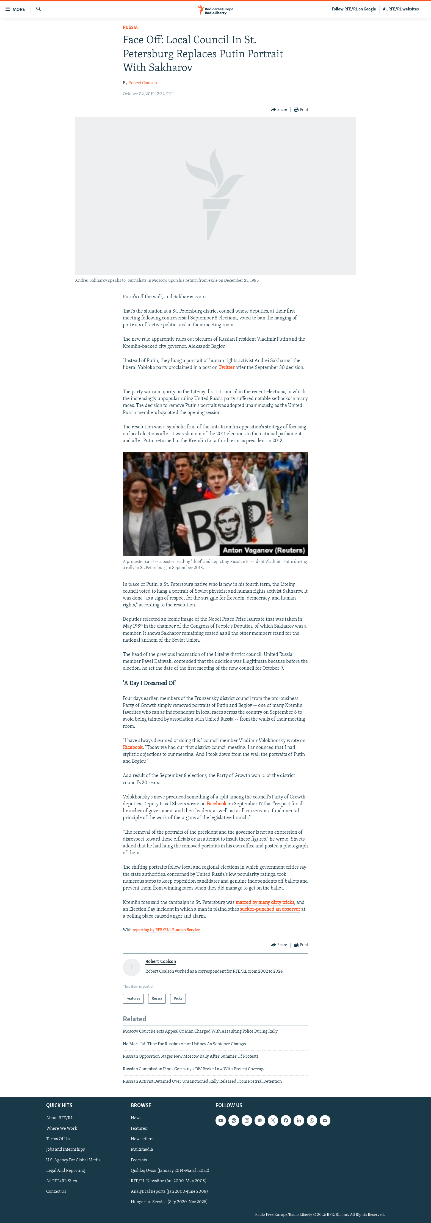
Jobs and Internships (65, 1150)
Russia (130, 27)
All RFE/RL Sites (61, 1181)
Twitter (226, 367)
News (136, 1118)
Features (139, 1129)
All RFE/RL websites (401, 9)
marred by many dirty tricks (265, 902)
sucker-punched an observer (270, 909)
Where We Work (61, 1129)
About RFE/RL (59, 1118)
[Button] (279, 110)
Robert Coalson (142, 83)
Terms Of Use (58, 1139)
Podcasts (139, 1160)
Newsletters (142, 1139)
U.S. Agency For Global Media (73, 1160)
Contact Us (56, 1191)
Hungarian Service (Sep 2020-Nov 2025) (169, 1202)
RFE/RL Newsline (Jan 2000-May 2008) (169, 1181)
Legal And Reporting (65, 1171)
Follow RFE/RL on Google (354, 9)
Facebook (133, 747)
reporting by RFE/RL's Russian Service (166, 930)
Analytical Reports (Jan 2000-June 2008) (169, 1191)
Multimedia (142, 1150)
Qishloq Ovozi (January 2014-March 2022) (170, 1171)
